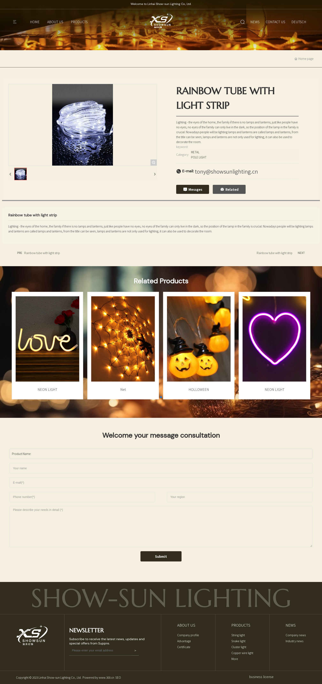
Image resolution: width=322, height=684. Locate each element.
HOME (35, 21)
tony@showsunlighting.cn (226, 171)
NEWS (255, 21)
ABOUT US (55, 21)
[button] (161, 397)
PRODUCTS (79, 21)
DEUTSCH (298, 21)
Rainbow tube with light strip (42, 253)
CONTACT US (275, 21)
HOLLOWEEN (199, 389)
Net (123, 389)
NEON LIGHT (47, 389)
